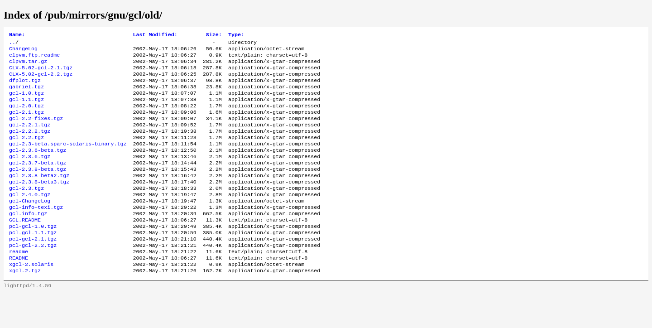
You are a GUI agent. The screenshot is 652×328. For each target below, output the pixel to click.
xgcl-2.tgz (25, 305)
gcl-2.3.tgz (26, 210)
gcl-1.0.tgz (26, 102)
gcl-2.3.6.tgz (29, 174)
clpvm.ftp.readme (34, 58)
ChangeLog (23, 51)
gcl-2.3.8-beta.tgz (37, 189)
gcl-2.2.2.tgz (29, 145)
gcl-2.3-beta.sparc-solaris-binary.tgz (67, 160)
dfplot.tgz (25, 87)
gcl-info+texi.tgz (36, 232)
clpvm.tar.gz (28, 65)
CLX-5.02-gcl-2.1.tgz (40, 73)
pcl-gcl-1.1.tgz (33, 261)
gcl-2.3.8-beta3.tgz (39, 203)
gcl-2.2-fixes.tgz (36, 131)
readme (18, 283)
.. (12, 44)
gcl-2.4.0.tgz (29, 218)
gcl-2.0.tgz (26, 116)
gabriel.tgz (26, 94)
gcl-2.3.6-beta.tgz (37, 167)
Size (214, 35)
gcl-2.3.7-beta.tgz (37, 181)
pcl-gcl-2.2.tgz (33, 276)
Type (236, 35)
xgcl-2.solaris (31, 297)
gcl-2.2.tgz (26, 152)
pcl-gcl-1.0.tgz (33, 254)
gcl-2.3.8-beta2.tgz (39, 196)
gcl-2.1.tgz (26, 123)
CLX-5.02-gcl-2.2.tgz (40, 80)
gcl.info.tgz (28, 239)
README (18, 290)
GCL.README (25, 247)
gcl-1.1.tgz (26, 109)
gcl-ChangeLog (29, 225)
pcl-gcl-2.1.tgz (33, 268)
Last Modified (155, 35)
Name (17, 35)
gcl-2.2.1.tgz (29, 138)
